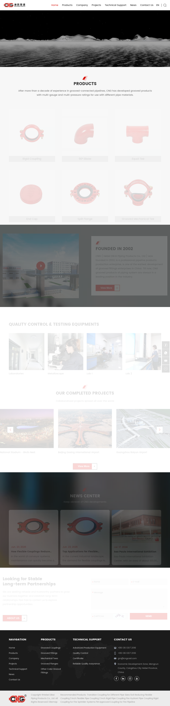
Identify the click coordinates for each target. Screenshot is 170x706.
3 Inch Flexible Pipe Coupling (84, 698)
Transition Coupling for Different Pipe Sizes (108, 695)
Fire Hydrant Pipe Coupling (139, 698)
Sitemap (53, 702)
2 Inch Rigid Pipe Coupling (112, 698)
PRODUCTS (85, 84)
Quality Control (80, 653)
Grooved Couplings (50, 648)
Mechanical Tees (49, 658)
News (133, 5)
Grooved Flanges (49, 663)
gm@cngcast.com (127, 658)
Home (54, 5)
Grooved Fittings (49, 653)
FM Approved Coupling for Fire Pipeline (115, 702)
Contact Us (146, 5)
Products (67, 5)
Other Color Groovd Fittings (51, 670)
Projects (96, 5)
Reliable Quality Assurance (86, 663)
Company (82, 5)
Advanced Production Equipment (89, 648)
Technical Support (115, 5)
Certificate (78, 658)
